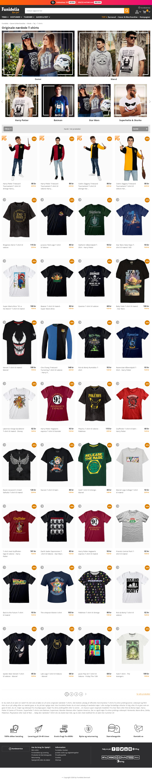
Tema (4, 17)
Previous (2, 101)
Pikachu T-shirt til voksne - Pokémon (88, 430)
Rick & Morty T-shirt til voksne (125, 613)
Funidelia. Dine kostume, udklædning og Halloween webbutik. (10, 10)
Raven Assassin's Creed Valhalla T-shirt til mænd (13, 491)
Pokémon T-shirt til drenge (89, 612)
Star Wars (94, 120)
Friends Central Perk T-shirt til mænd (125, 552)
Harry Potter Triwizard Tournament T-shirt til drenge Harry (12, 186)
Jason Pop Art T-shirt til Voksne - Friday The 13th (88, 675)
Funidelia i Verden (61, 750)
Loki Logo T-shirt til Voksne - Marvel (51, 675)
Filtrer (7, 129)
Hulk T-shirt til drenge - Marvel (87, 491)
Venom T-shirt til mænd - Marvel (13, 368)
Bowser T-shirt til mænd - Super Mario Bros (51, 307)
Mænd (114, 79)
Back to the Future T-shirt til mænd (13, 613)
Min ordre (34, 750)
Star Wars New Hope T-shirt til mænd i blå (125, 246)
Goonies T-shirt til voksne (88, 306)
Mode (29, 23)
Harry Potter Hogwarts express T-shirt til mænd (88, 552)
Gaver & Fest (42, 17)
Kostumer (15, 17)
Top (103, 17)
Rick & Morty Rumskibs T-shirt (88, 368)
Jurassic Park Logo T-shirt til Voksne (51, 246)
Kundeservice (16, 748)
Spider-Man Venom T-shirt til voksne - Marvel (13, 675)
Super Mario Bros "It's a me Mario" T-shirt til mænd (14, 307)
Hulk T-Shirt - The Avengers (123, 675)
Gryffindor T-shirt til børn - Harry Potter (126, 430)
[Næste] (86, 694)
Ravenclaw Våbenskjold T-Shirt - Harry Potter (126, 368)
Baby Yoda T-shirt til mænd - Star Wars (127, 307)
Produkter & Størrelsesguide (41, 755)
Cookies (58, 757)
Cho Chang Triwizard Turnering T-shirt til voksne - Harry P (51, 370)
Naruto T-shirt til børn (49, 490)
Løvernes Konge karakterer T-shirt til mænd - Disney (13, 430)
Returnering (35, 757)
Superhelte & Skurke (130, 120)
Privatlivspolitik (60, 755)
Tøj (34, 23)
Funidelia (5, 23)
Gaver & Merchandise (17, 23)
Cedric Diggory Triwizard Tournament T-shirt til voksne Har (126, 186)
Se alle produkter (143, 694)
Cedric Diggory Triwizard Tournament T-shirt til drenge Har (88, 186)
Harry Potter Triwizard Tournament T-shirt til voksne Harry (49, 186)
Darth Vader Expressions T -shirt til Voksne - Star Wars (51, 552)
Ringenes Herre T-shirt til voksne (13, 246)
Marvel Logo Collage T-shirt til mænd (127, 491)
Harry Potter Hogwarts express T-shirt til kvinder (51, 430)
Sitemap (58, 760)
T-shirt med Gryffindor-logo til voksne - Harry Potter (12, 553)
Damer (38, 79)
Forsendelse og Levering (40, 753)
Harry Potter (21, 120)
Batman (58, 120)
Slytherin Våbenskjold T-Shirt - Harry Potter (88, 246)
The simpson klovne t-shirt (51, 612)
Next (150, 101)
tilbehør (28, 17)
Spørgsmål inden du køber (40, 760)
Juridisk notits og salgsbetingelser (67, 753)
